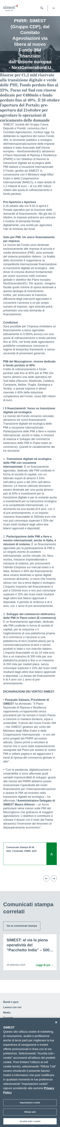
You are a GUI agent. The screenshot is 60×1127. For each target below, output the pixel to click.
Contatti (8, 1018)
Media (6, 1012)
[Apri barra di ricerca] (42, 8)
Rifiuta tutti (30, 1113)
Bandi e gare (11, 1002)
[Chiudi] (56, 1023)
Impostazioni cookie (30, 1104)
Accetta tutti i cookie (30, 1122)
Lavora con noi (12, 1007)
